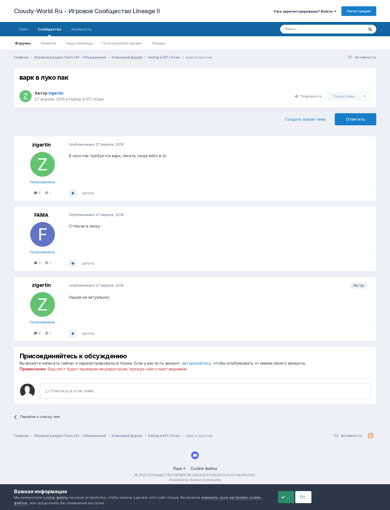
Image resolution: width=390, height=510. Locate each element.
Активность (81, 29)
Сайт (23, 29)
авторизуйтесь (196, 363)
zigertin (41, 145)
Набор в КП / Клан (86, 99)
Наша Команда (79, 43)
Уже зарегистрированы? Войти (305, 11)
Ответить (355, 119)
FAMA (41, 215)
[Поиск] (309, 29)
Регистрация (359, 11)
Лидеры (159, 43)
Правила (48, 43)
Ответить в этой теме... (70, 391)
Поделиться (308, 96)
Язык (179, 468)
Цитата (88, 193)
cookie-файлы (55, 497)
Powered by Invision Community (195, 480)
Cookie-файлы (204, 468)
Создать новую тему (305, 119)
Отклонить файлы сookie (346, 497)
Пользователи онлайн (122, 43)
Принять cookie (291, 497)
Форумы (23, 43)
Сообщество (49, 31)
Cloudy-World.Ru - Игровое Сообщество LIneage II (87, 11)
